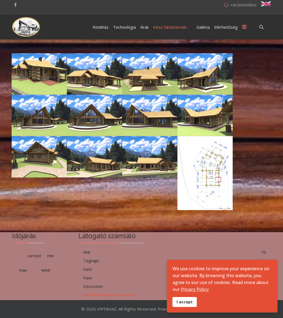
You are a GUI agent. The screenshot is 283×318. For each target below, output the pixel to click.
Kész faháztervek (170, 27)
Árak (144, 27)
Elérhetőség (226, 27)
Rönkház (101, 27)
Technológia (124, 27)
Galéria (203, 27)
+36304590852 (243, 4)
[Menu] (244, 27)
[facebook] (15, 4)
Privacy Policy (195, 289)
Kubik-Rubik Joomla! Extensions (109, 294)
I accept (185, 301)
